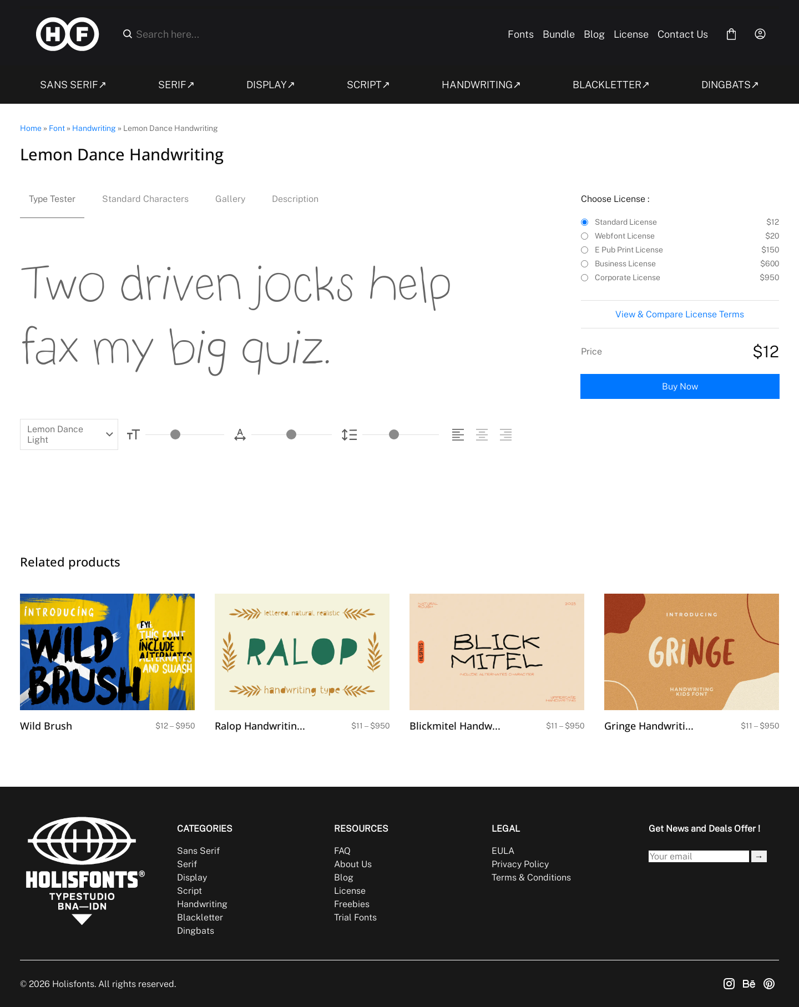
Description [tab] (295, 199)
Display (192, 877)
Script (189, 890)
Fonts (521, 34)
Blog (594, 34)
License (631, 34)
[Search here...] (313, 34)
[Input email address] (699, 856)
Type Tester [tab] (52, 199)
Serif (187, 864)
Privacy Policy (520, 864)
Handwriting (94, 128)
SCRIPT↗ (368, 84)
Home (31, 128)
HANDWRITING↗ (481, 84)
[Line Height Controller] (400, 434)
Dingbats (195, 930)
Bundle (559, 34)
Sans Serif (198, 851)
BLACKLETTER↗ (611, 84)
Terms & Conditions (531, 877)
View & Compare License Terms (679, 314)
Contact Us (683, 34)
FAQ (342, 851)
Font (57, 128)
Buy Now (680, 386)
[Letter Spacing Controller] (291, 434)
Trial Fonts (355, 917)
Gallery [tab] (230, 199)
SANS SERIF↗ (73, 84)
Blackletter (200, 917)
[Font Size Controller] (184, 434)
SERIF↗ (176, 84)
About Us (353, 864)
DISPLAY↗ (270, 84)
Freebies (352, 904)
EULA (503, 851)
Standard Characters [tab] (145, 199)
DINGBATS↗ (730, 84)
